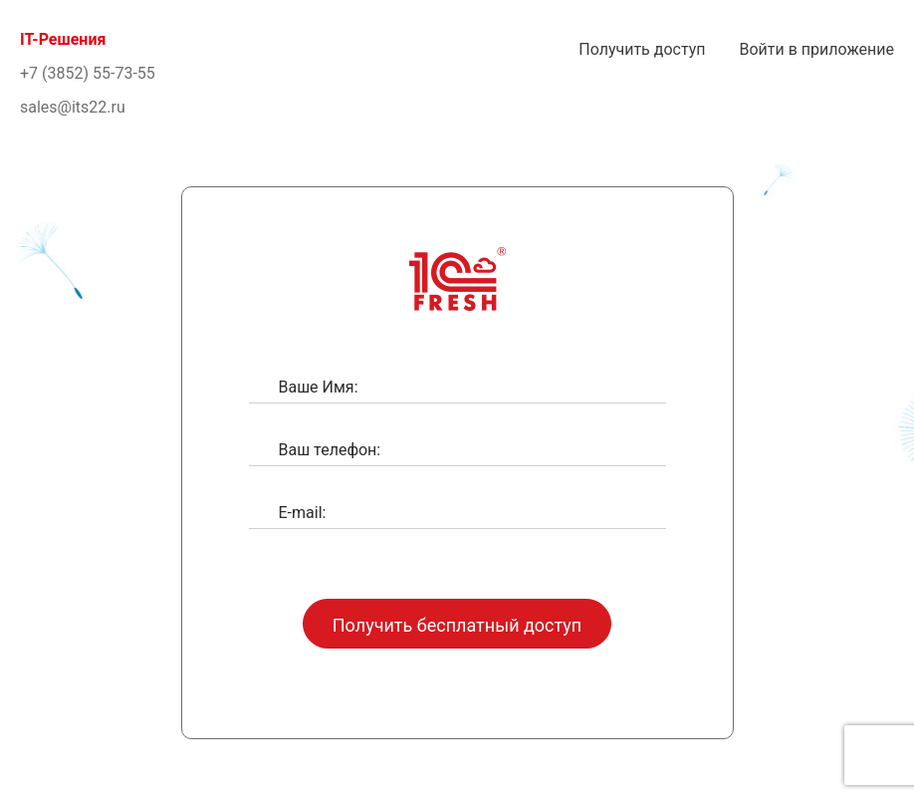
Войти (816, 49)
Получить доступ (641, 49)
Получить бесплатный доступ (457, 625)
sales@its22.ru (72, 107)
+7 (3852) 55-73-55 (87, 73)
